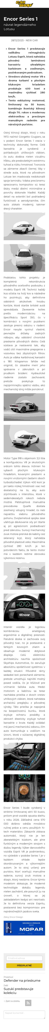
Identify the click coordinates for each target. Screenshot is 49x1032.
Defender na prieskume (22, 978)
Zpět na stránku (12, 999)
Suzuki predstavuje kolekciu (18, 988)
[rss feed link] (28, 1001)
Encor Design (16, 915)
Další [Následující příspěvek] (6, 983)
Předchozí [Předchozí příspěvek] (8, 975)
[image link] (24, 4)
